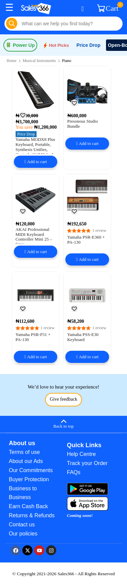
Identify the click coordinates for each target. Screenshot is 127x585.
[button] (22, 115)
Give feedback (63, 399)
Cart (108, 7)
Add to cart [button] (37, 161)
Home (11, 60)
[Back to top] (63, 423)
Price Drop (89, 45)
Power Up (20, 45)
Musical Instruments (39, 60)
